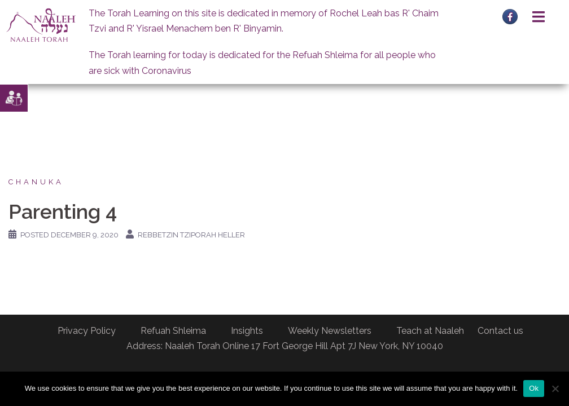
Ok (534, 388)
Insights (247, 330)
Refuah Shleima (173, 330)
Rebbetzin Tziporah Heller (191, 235)
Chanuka (36, 182)
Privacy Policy (87, 330)
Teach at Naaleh (430, 330)
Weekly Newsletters (329, 330)
